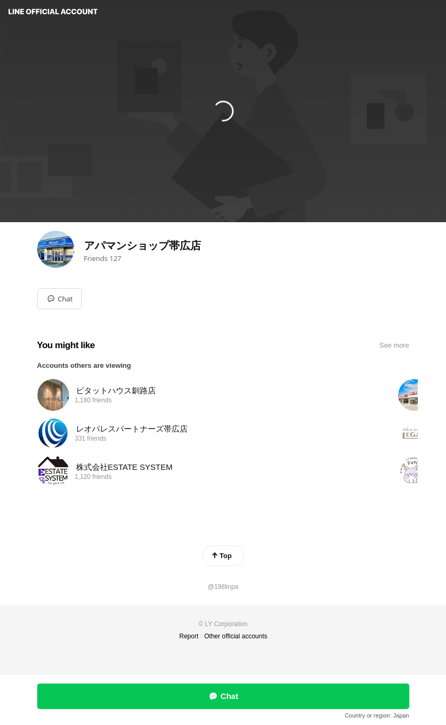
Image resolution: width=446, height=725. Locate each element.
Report (188, 636)
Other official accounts (235, 636)
